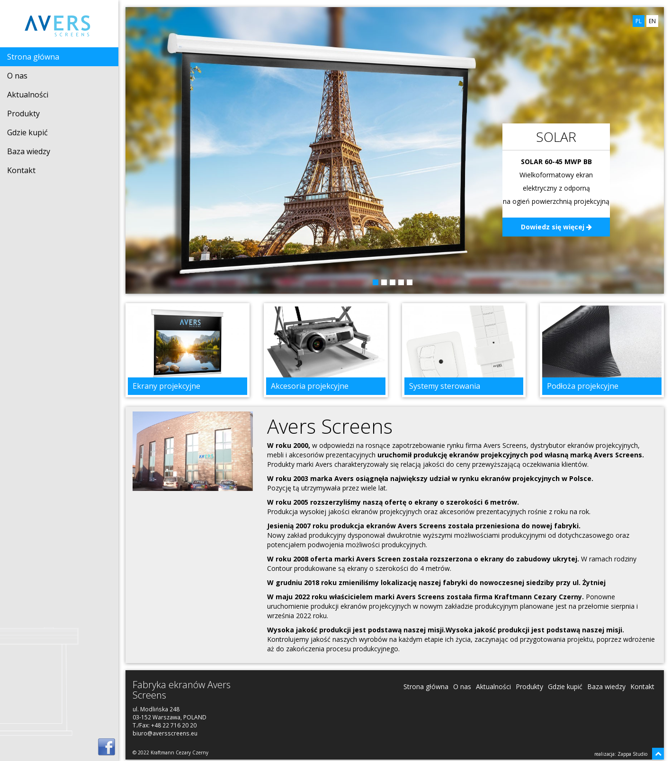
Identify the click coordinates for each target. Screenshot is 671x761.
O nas (17, 75)
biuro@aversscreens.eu (165, 733)
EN (652, 21)
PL (638, 21)
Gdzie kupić (27, 132)
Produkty (23, 113)
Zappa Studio (632, 754)
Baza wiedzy (28, 151)
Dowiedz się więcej (556, 226)
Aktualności (27, 94)
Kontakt (21, 170)
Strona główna (33, 57)
